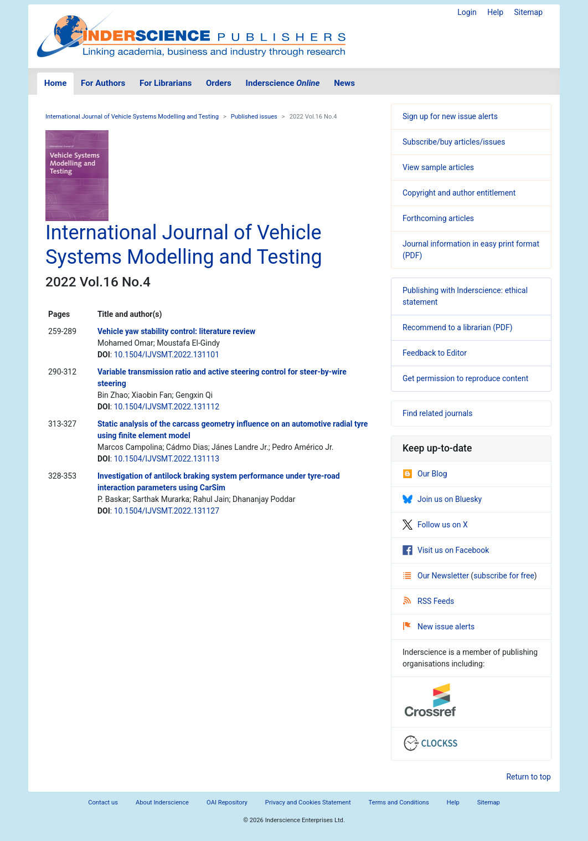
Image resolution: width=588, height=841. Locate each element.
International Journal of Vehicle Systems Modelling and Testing (132, 116)
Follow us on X (435, 524)
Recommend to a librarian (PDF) (458, 327)
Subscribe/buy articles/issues (454, 141)
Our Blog (425, 473)
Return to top (528, 776)
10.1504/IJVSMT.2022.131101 (166, 354)
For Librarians (166, 83)
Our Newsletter (437, 575)
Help (495, 12)
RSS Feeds (428, 601)
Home (55, 83)
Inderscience (283, 83)
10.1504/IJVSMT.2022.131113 (166, 458)
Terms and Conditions (399, 802)
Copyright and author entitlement (459, 192)
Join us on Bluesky (442, 499)
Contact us (103, 802)
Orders (218, 83)
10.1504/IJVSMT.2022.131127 (166, 510)
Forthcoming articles (438, 218)
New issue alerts (438, 626)
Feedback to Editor (435, 352)
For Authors (103, 83)
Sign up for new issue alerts (450, 116)
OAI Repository (227, 802)
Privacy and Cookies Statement (308, 802)
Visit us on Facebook (446, 550)
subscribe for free (503, 575)
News (344, 83)
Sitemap (528, 12)
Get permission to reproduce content (465, 378)
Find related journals (437, 413)
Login (467, 12)
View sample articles (438, 167)
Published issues (254, 116)
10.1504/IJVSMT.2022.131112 (166, 406)
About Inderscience (162, 802)
